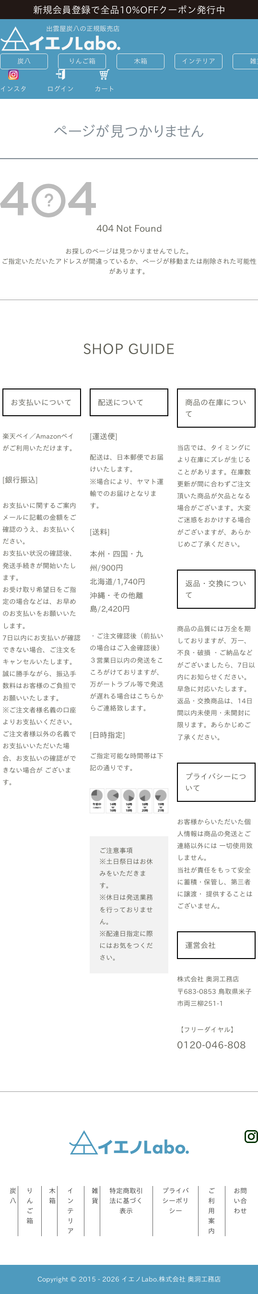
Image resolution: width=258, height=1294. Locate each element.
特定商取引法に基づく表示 (126, 1200)
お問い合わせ (240, 1200)
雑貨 (95, 1195)
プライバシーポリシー (175, 1200)
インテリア (198, 61)
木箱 (140, 61)
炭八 (24, 61)
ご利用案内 (211, 1210)
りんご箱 (82, 61)
